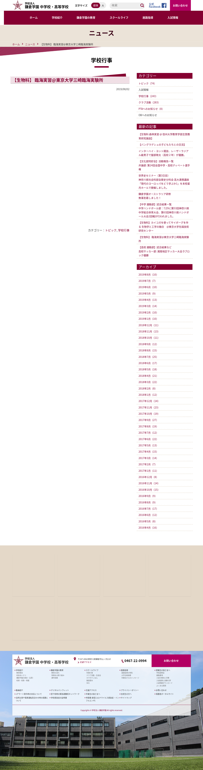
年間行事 (89, 673)
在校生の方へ (126, 694)
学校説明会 (160, 673)
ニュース (30, 44)
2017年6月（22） (149, 439)
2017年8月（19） (149, 426)
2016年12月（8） (149, 477)
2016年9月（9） (148, 496)
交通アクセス (85, 662)
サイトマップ (126, 697)
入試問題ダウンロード (164, 683)
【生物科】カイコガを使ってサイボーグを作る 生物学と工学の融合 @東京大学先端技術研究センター (164, 226)
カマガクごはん (92, 678)
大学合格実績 (126, 675)
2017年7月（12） (149, 432)
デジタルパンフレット (60, 690)
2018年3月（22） (149, 382)
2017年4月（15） (149, 451)
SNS (87, 683)
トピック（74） (147, 83)
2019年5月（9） (148, 293)
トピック (111, 230)
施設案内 (89, 680)
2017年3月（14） (149, 458)
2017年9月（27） (149, 420)
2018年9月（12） (149, 344)
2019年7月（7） (148, 281)
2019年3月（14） (149, 306)
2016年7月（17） (149, 508)
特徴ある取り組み (57, 675)
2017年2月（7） (148, 464)
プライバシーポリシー (130, 690)
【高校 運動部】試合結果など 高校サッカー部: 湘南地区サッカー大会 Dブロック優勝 (164, 251)
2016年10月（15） (149, 489)
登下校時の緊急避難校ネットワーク (65, 694)
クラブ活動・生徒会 (93, 675)
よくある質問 (161, 685)
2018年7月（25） (149, 357)
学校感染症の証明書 (59, 697)
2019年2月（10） (149, 312)
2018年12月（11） (149, 325)
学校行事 (123, 230)
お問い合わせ (180, 5)
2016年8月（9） (148, 502)
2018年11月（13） (149, 331)
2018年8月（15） (149, 350)
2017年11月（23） (149, 407)
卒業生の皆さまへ (93, 694)
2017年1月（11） (149, 470)
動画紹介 (19, 690)
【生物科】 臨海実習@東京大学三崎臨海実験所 (59, 80)
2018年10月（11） (149, 337)
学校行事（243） (148, 96)
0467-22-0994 (135, 660)
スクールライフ (92, 670)
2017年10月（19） (149, 413)
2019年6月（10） (149, 287)
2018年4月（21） (149, 375)
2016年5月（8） (148, 521)
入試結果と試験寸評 (163, 680)
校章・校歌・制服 (22, 680)
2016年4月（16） (149, 527)
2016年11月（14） (149, 483)
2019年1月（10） (149, 318)
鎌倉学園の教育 (57, 670)
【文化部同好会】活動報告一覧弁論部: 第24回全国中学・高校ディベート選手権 (164, 165)
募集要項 (159, 675)
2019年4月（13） (149, 299)
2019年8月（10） (149, 274)
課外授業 (54, 678)
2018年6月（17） (149, 363)
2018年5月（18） (149, 369)
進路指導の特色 (127, 673)
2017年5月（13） (149, 445)
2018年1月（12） (149, 394)
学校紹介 (19, 670)
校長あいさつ (21, 675)
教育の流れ (55, 673)
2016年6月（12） (149, 515)
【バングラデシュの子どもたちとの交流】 (162, 144)
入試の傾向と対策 (162, 678)
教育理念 (19, 673)
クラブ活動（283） (149, 102)
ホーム (16, 44)
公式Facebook (155, 5)
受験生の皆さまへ (163, 670)
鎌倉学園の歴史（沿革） (25, 678)
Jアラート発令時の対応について (29, 694)
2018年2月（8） (148, 388)
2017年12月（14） (149, 401)
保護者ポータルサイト (165, 694)
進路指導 (124, 670)
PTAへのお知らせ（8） (151, 109)
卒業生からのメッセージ (130, 678)
